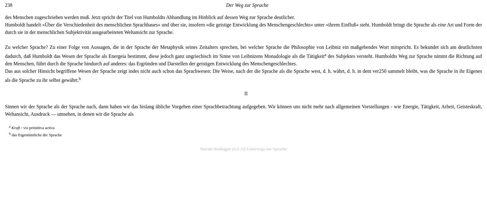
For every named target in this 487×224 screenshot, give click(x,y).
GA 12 (238, 149)
